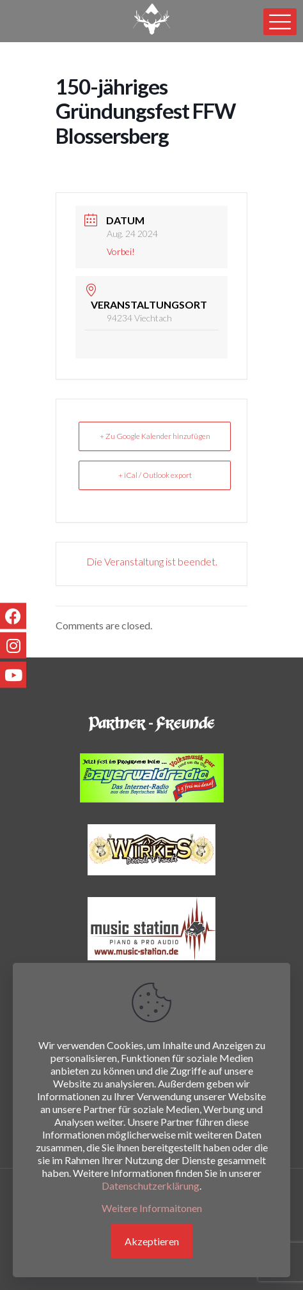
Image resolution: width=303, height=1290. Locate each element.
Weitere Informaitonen (152, 1208)
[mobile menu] (280, 21)
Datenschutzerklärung (150, 1185)
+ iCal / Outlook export (155, 475)
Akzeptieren (152, 1241)
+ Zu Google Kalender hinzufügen (155, 436)
